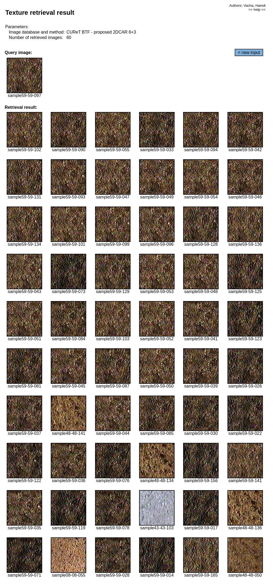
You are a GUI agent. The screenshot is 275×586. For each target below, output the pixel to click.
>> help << (257, 10)
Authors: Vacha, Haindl (247, 5)
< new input (249, 52)
